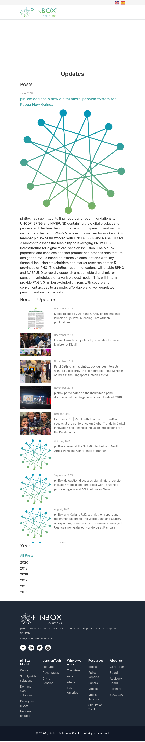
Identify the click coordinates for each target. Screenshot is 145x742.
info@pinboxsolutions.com (37, 638)
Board (114, 672)
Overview (73, 670)
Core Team (117, 666)
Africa (71, 682)
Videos (93, 689)
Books (92, 666)
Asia (70, 676)
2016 (24, 586)
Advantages (51, 672)
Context (25, 670)
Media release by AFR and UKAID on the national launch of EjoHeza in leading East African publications (87, 318)
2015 (24, 592)
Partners (115, 689)
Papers (93, 683)
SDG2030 (116, 694)
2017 (23, 580)
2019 (24, 568)
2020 (24, 562)
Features (48, 666)
